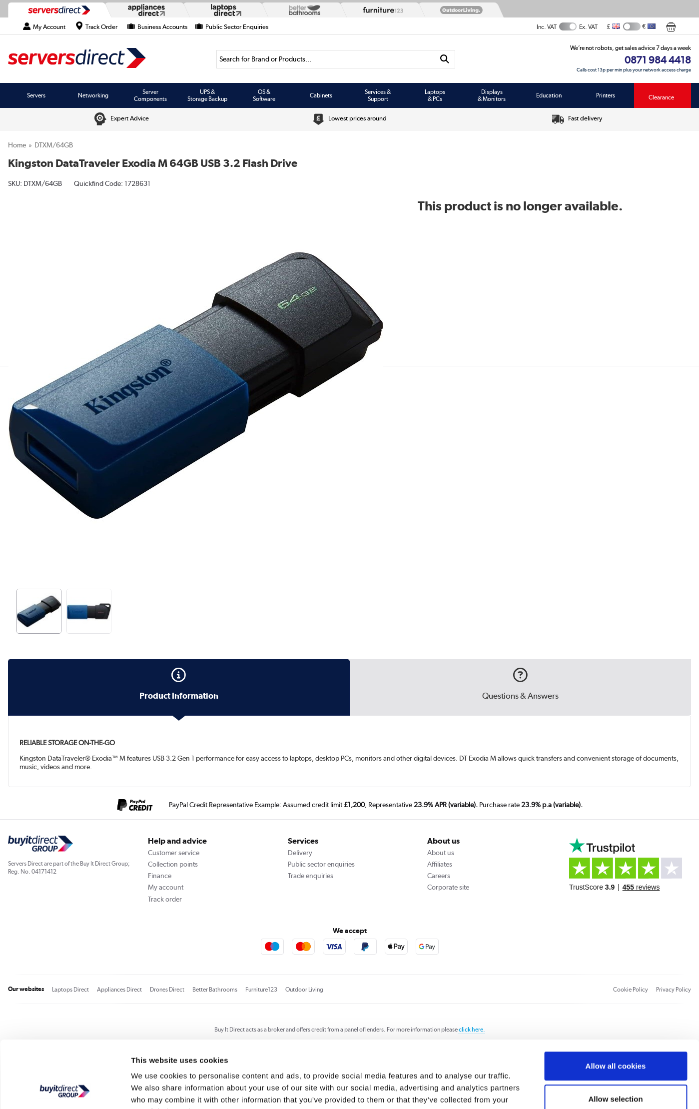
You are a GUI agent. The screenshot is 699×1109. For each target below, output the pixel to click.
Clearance (661, 97)
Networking (93, 95)
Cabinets (321, 95)
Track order (165, 899)
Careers (438, 876)
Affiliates (439, 864)
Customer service (173, 853)
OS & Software (264, 95)
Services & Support (378, 95)
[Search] (325, 59)
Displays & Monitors (492, 95)
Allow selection (615, 1036)
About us (440, 853)
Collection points (173, 864)
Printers (605, 95)
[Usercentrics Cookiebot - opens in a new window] (64, 1089)
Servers (36, 95)
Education (549, 95)
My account (165, 887)
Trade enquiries (310, 876)
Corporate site (448, 887)
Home (17, 145)
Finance (159, 876)
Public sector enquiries (321, 864)
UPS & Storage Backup (207, 95)
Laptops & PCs (435, 95)
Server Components (150, 95)
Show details (524, 1089)
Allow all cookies (616, 1003)
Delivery (300, 853)
